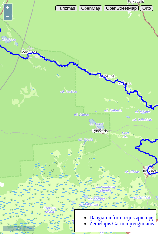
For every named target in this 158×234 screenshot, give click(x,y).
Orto (146, 8)
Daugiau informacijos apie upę (121, 217)
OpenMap (90, 8)
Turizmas (66, 8)
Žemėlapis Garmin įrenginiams (121, 223)
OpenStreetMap (121, 8)
